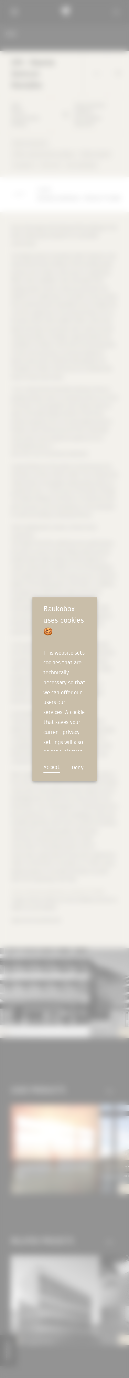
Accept (51, 767)
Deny (78, 767)
